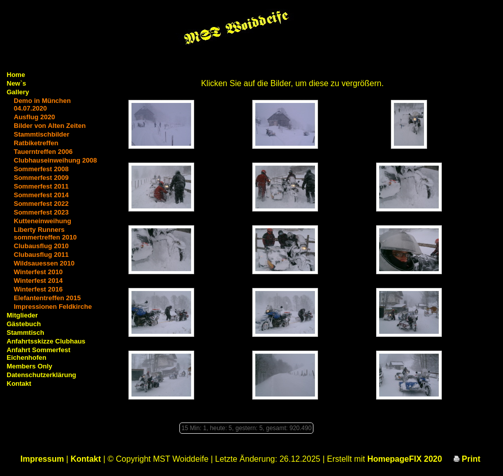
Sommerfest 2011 (41, 186)
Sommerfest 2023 (41, 212)
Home (16, 74)
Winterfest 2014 (38, 280)
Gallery (18, 92)
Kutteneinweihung (42, 221)
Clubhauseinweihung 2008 (55, 160)
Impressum (42, 459)
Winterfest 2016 (38, 289)
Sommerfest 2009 (41, 177)
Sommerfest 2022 (41, 203)
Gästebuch (24, 324)
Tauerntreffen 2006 (43, 151)
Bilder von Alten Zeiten (50, 125)
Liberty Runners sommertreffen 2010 (45, 233)
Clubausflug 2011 (41, 254)
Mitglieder (22, 315)
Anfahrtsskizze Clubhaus (46, 341)
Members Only (29, 366)
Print (467, 459)
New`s (16, 83)
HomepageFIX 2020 (404, 459)
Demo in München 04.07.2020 (42, 104)
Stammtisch (25, 332)
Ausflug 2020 (34, 117)
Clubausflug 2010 (41, 246)
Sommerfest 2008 (41, 169)
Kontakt (19, 383)
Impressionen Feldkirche (53, 306)
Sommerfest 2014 (41, 195)
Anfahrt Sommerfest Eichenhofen (38, 353)
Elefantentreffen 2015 (47, 298)
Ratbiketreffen (36, 143)
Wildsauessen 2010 (44, 263)
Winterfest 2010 (38, 272)
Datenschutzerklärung (41, 375)
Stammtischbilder (41, 134)
